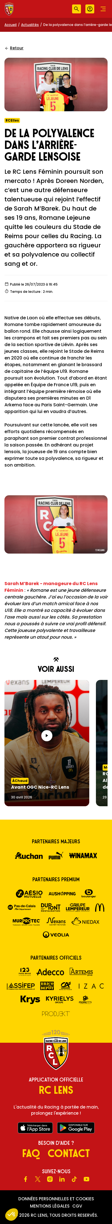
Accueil (10, 24)
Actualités (30, 24)
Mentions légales (50, 1206)
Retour (14, 48)
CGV (77, 1206)
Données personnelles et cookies (56, 1199)
